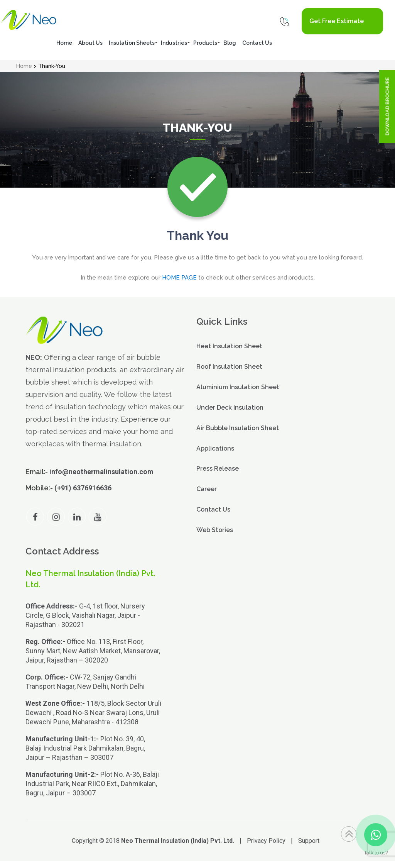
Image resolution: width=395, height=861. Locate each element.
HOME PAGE (179, 277)
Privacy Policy (266, 840)
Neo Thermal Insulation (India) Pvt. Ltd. (177, 840)
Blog (229, 43)
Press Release (217, 468)
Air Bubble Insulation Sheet (237, 428)
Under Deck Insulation (229, 407)
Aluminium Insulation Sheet (237, 387)
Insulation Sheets (132, 43)
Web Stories (214, 530)
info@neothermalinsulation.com (101, 472)
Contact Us (257, 43)
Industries (174, 43)
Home (64, 43)
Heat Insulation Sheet (229, 346)
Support (308, 840)
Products (205, 43)
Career (206, 489)
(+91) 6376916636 (82, 488)
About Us (90, 43)
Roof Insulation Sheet (229, 366)
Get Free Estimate (336, 21)
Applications (215, 448)
